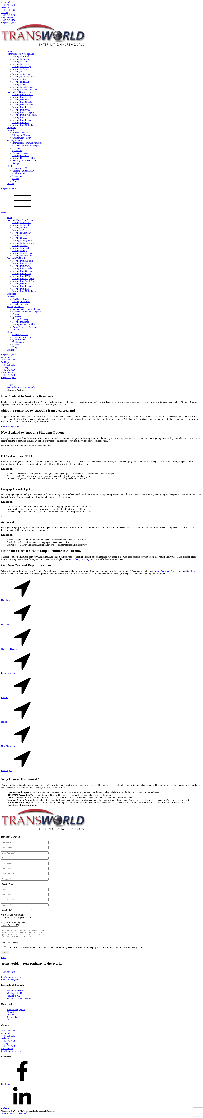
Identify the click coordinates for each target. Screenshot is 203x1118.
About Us (11, 1014)
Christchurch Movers (22, 138)
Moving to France (20, 69)
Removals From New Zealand (20, 54)
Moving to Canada (20, 64)
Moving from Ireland (21, 120)
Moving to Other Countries (24, 89)
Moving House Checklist (23, 158)
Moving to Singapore (22, 74)
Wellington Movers (21, 135)
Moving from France (21, 107)
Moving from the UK (22, 97)
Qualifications (18, 173)
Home (9, 51)
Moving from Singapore (23, 112)
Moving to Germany (21, 66)
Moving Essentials (15, 140)
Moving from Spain (21, 117)
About (9, 166)
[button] (101, 974)
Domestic (11, 130)
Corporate (11, 127)
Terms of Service (8, 1115)
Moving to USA (19, 61)
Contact (10, 183)
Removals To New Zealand (19, 92)
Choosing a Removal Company (26, 145)
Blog (14, 181)
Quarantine (17, 150)
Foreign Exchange (20, 153)
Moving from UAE (21, 110)
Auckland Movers (20, 132)
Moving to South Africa (23, 76)
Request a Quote (8, 22)
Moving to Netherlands (22, 87)
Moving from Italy (20, 122)
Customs (16, 148)
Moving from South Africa (24, 115)
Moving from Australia (22, 94)
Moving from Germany (22, 104)
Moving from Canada (22, 102)
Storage (15, 163)
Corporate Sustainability (23, 171)
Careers (15, 178)
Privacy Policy (23, 1115)
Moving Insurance (20, 155)
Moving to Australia (21, 56)
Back (3, 959)
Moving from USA (21, 99)
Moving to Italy (19, 84)
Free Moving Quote (10, 426)
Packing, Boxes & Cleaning (24, 160)
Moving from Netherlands (24, 125)
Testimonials (18, 176)
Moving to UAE (19, 71)
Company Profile (20, 168)
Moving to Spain (20, 79)
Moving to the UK (20, 59)
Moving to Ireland (20, 82)
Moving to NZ (13, 998)
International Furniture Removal (27, 143)
